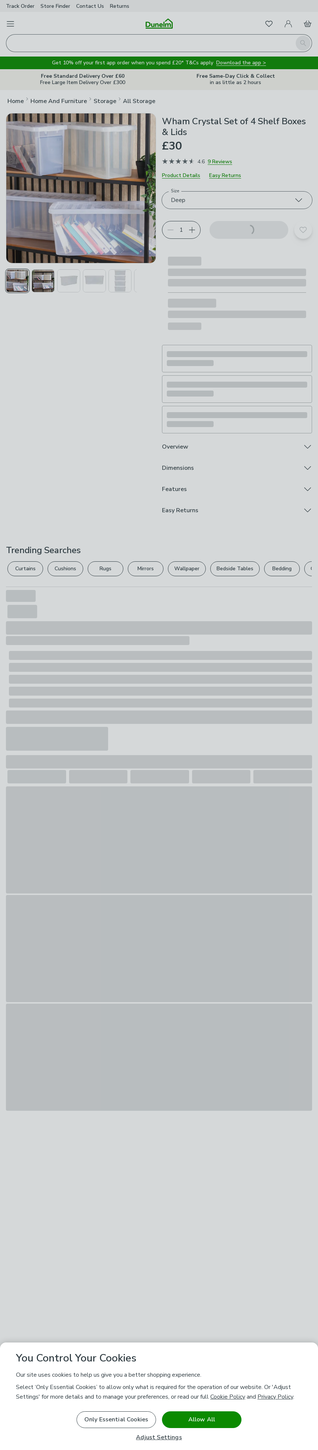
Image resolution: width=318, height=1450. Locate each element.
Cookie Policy (227, 1397)
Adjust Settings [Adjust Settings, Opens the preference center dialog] (159, 1437)
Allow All (201, 1419)
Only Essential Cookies (116, 1419)
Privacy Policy (275, 1397)
